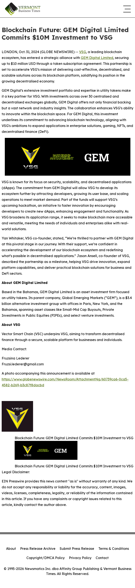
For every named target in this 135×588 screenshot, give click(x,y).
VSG (82, 52)
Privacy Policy (80, 558)
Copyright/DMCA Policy (45, 558)
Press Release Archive (37, 548)
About (11, 548)
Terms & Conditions (113, 548)
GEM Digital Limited (97, 58)
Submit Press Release (77, 548)
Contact (102, 558)
